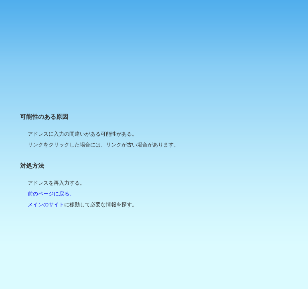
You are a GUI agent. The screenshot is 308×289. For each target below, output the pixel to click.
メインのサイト (46, 204)
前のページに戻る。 (51, 194)
